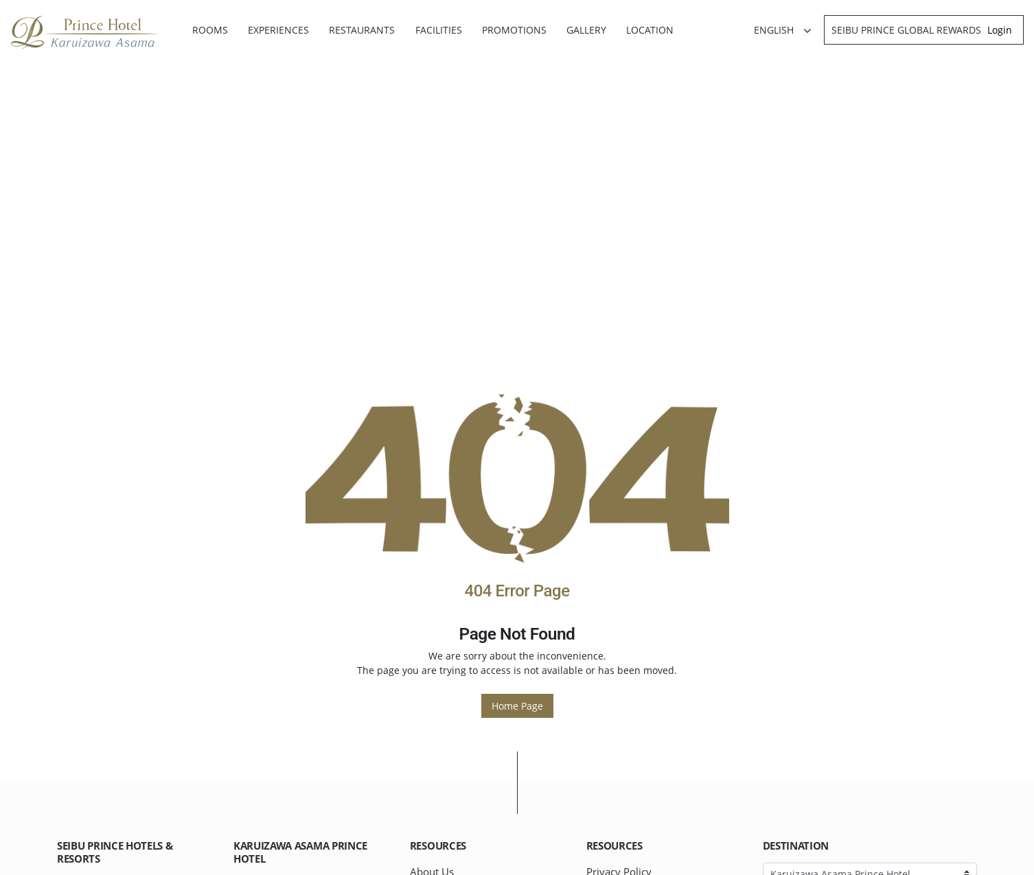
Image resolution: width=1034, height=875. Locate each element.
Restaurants (362, 29)
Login (999, 29)
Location (650, 29)
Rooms (210, 29)
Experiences (278, 29)
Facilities (438, 29)
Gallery (586, 29)
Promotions (514, 29)
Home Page (517, 705)
